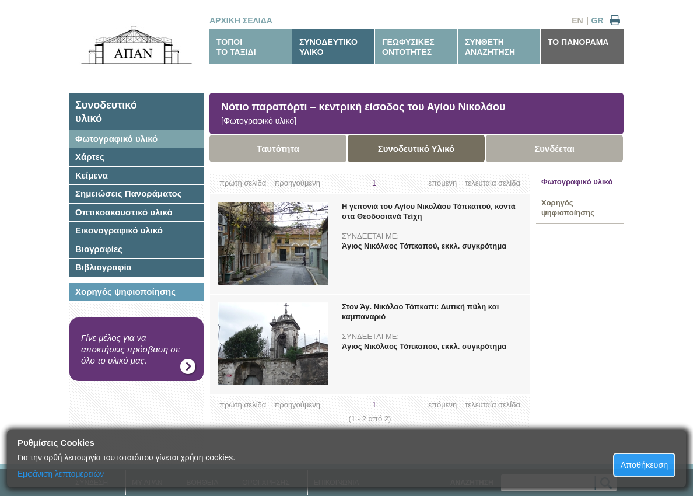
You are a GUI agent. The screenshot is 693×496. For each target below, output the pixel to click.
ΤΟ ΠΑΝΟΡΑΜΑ (578, 42)
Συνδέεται (554, 148)
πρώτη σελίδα (242, 183)
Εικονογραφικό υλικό (119, 230)
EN (577, 20)
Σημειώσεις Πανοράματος (128, 193)
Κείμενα (91, 175)
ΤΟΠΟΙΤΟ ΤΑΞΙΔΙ (236, 47)
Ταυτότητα (278, 148)
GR (598, 20)
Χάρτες (89, 157)
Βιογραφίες (99, 249)
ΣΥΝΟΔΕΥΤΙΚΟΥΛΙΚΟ (328, 47)
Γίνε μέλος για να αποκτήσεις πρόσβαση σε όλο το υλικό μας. (130, 349)
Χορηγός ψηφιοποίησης (125, 291)
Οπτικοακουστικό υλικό (124, 212)
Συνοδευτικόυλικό (106, 111)
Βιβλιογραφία (103, 267)
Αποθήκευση (644, 465)
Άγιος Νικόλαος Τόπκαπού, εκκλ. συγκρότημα (424, 246)
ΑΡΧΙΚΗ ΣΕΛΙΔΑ (240, 20)
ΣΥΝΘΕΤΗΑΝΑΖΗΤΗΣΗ (490, 47)
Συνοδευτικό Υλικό (416, 148)
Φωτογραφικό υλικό (116, 139)
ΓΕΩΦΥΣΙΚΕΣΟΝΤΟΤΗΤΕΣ (408, 47)
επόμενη (442, 183)
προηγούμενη (297, 183)
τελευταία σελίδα (492, 183)
